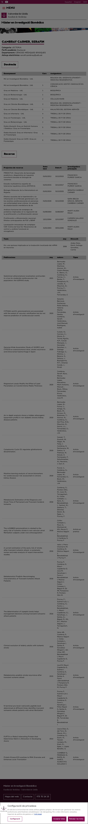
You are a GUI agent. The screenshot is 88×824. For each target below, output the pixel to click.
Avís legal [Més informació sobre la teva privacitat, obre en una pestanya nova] (38, 817)
